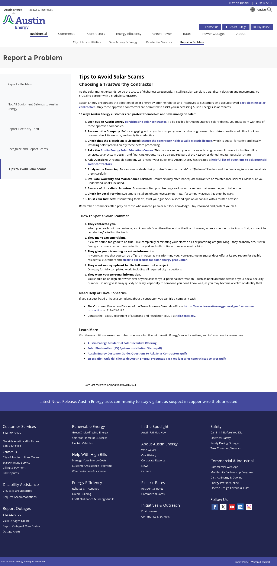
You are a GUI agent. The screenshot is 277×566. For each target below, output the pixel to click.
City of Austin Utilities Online (21, 457)
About (240, 33)
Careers (146, 471)
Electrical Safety (220, 438)
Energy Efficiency (128, 33)
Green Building (81, 494)
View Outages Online (16, 521)
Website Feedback (260, 562)
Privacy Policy (241, 562)
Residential (38, 33)
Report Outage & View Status (21, 526)
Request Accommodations (19, 497)
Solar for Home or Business (89, 438)
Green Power (162, 33)
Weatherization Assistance (89, 471)
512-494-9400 (12, 433)
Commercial (67, 33)
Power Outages (213, 33)
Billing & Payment (14, 468)
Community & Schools (155, 516)
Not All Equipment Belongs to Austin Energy (33, 106)
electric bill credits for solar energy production (154, 260)
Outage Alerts (11, 531)
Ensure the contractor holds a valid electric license (176, 141)
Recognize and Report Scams (28, 149)
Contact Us (10, 452)
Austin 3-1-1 (264, 3)
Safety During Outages (224, 443)
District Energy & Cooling (226, 477)
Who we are (149, 450)
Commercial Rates (152, 494)
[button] (269, 10)
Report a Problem (192, 42)
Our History (148, 455)
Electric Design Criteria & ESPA (229, 488)
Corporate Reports (153, 460)
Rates (187, 33)
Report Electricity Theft (23, 129)
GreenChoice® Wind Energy (90, 432)
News (144, 466)
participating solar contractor (146, 122)
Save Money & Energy (123, 42)
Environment (149, 511)
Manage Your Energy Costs (89, 460)
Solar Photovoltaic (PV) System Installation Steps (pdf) (125, 348)
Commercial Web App (224, 467)
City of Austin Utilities (87, 42)
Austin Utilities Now (153, 432)
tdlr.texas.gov (185, 316)
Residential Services (159, 42)
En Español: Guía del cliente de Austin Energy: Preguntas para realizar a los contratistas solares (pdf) (157, 358)
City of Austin (239, 3)
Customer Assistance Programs (92, 466)
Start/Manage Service (16, 462)
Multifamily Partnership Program (231, 472)
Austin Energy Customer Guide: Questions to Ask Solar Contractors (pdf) (137, 353)
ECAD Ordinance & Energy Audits (93, 499)
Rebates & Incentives (40, 10)
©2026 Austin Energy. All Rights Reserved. (23, 561)
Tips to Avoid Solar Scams (27, 169)
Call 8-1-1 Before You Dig (226, 432)
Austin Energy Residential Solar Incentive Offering (122, 343)
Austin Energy (13, 10)
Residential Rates (152, 488)
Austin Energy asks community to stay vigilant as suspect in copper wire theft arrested (158, 401)
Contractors (96, 33)
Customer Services (19, 426)
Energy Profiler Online (224, 483)
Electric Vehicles (82, 443)
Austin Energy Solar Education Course (127, 150)
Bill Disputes (11, 473)
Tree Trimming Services (225, 448)
